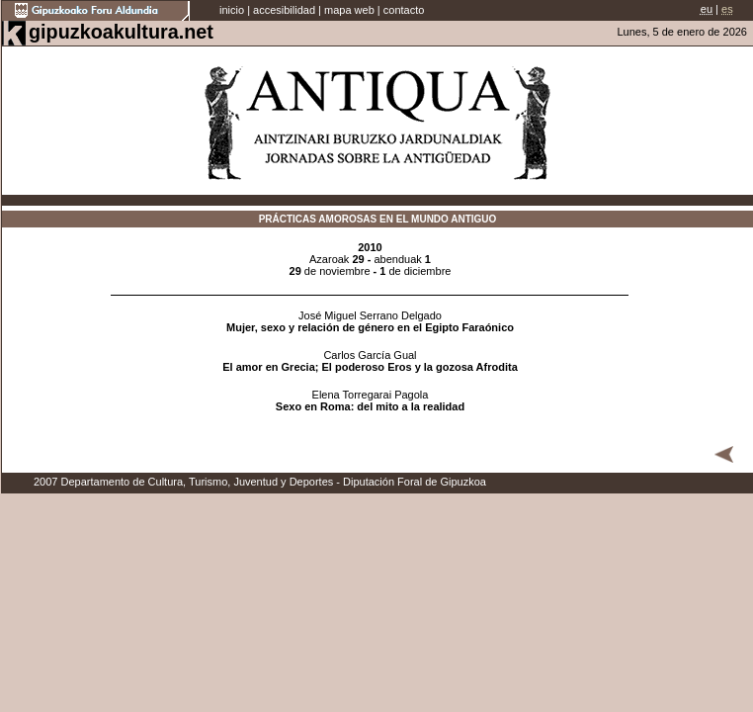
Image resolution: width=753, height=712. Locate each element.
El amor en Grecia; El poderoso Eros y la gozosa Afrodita (370, 367)
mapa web (349, 10)
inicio (231, 10)
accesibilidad (284, 10)
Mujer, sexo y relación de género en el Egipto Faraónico (370, 327)
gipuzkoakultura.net (121, 32)
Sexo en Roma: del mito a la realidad (370, 406)
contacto (404, 10)
